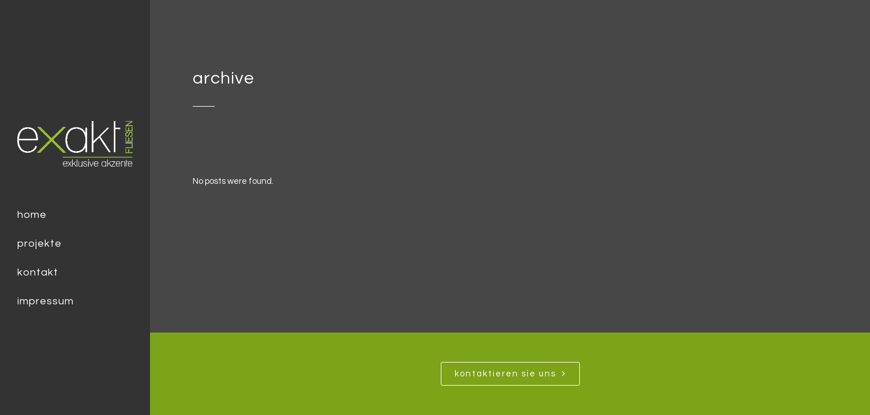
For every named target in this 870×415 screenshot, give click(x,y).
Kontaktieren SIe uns (510, 373)
